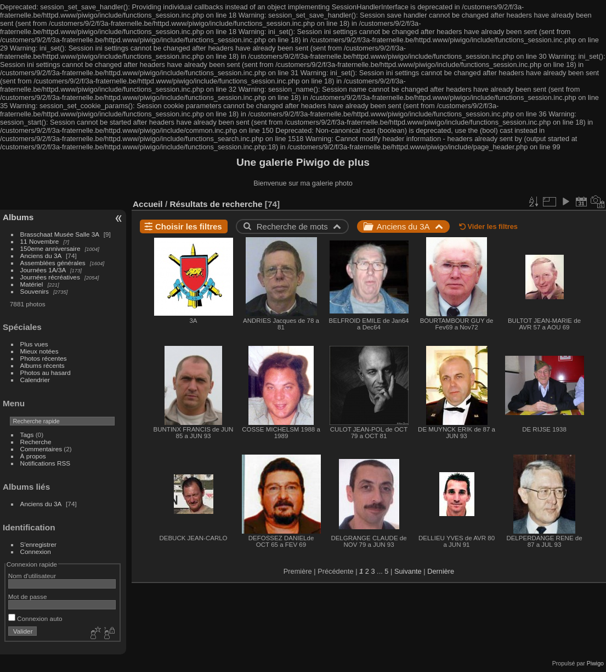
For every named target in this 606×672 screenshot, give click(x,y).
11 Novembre (39, 241)
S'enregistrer (38, 544)
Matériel (31, 284)
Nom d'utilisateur (32, 575)
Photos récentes (43, 358)
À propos (33, 456)
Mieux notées (39, 351)
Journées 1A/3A (43, 269)
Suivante (408, 571)
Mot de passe (27, 596)
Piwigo (595, 663)
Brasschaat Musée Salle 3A (59, 234)
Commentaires (41, 448)
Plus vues (34, 344)
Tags (27, 434)
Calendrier (35, 379)
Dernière (440, 571)
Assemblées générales (53, 262)
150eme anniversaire (50, 248)
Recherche (36, 441)
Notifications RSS (45, 463)
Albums (18, 217)
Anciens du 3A (40, 255)
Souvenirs (34, 291)
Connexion (35, 551)
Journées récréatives (50, 277)
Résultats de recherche (215, 204)
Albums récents (42, 365)
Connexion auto (35, 618)
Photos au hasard (45, 372)
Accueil (148, 204)
